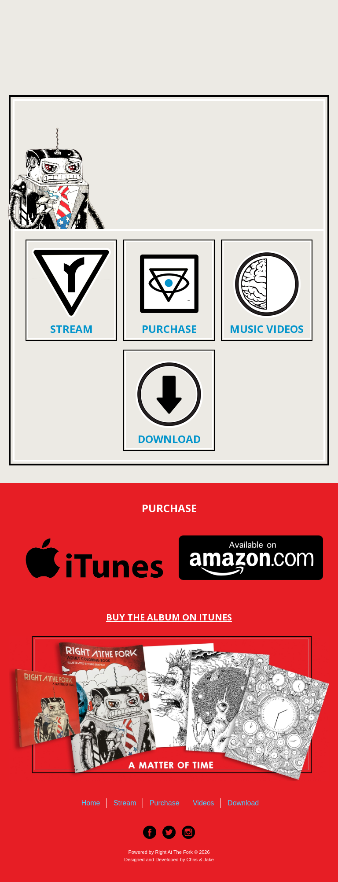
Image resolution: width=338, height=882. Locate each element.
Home (90, 803)
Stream (71, 328)
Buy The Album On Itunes (169, 617)
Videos (203, 803)
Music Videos (267, 328)
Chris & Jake (199, 859)
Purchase (169, 328)
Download (169, 439)
